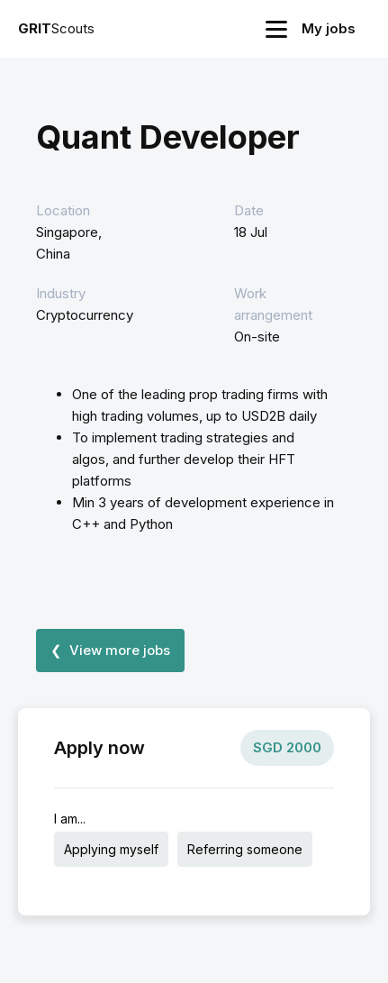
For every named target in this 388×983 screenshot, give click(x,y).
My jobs (329, 28)
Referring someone (244, 849)
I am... (70, 818)
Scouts (56, 28)
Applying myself (111, 849)
